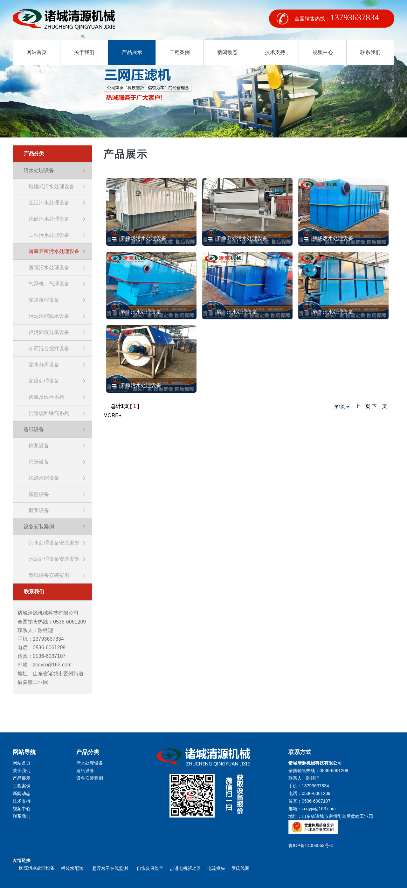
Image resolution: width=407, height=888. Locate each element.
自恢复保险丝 (150, 868)
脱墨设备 (39, 494)
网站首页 (36, 52)
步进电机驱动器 (185, 868)
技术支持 (275, 52)
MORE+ (112, 415)
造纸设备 (34, 429)
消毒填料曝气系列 (49, 413)
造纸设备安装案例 (49, 575)
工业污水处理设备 (49, 235)
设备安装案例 (39, 526)
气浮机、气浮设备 (49, 283)
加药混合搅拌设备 (49, 348)
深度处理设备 (44, 381)
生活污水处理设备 (49, 202)
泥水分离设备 (44, 364)
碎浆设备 (39, 445)
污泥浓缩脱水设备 (49, 316)
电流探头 (216, 868)
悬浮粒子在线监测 (111, 868)
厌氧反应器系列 (46, 397)
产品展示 (132, 52)
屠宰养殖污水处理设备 (54, 251)
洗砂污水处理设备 (49, 219)
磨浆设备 (39, 510)
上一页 (362, 406)
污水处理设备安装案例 (54, 542)
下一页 (379, 406)
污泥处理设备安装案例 (54, 559)
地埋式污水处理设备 (51, 186)
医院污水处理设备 (49, 267)
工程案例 (179, 52)
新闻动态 (227, 52)
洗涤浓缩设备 (44, 478)
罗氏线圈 (240, 868)
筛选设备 (39, 461)
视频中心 (323, 52)
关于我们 (84, 52)
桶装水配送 (73, 868)
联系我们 (370, 52)
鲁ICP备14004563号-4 (311, 845)
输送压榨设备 (44, 300)
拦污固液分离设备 (49, 332)
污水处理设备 (39, 170)
